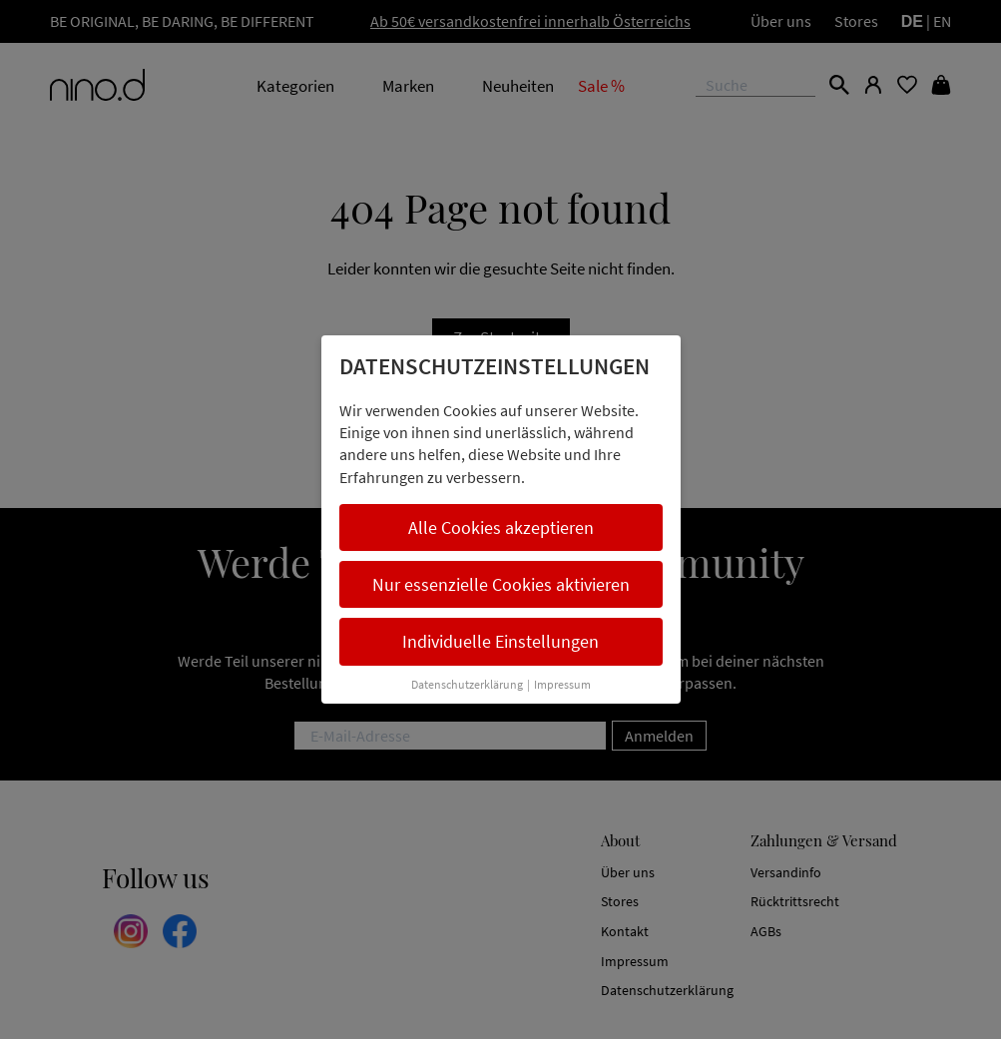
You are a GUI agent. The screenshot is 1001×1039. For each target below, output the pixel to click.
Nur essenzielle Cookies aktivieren (501, 584)
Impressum (562, 684)
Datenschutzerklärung (467, 684)
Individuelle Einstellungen (500, 641)
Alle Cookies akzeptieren (501, 527)
